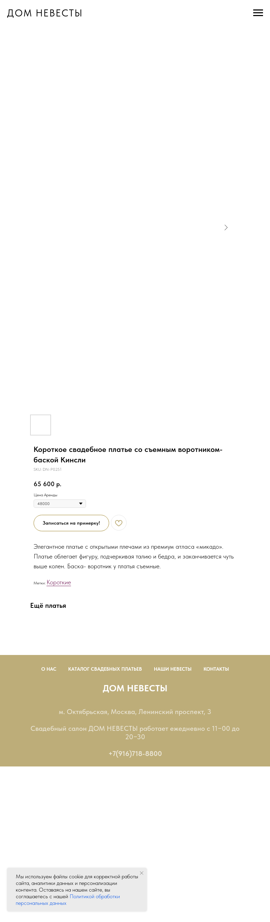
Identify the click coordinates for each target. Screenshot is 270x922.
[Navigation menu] (258, 12)
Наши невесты (173, 669)
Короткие (59, 582)
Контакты (216, 669)
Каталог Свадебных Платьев (105, 669)
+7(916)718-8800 (135, 753)
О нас (48, 669)
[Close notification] (141, 873)
